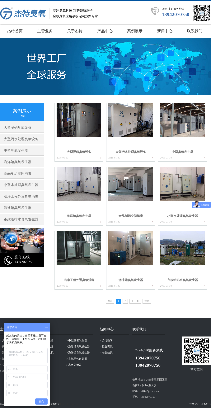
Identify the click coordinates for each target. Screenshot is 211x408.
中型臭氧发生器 (16, 150)
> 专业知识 (106, 352)
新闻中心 (164, 31)
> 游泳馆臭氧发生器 (78, 346)
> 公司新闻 (106, 340)
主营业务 (45, 31)
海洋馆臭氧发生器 (17, 162)
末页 (146, 301)
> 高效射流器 (74, 364)
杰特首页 (15, 31)
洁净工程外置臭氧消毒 (21, 196)
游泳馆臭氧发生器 (17, 208)
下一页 (135, 301)
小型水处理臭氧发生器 (21, 185)
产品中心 (105, 31)
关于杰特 (74, 31)
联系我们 (194, 31)
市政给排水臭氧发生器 (21, 219)
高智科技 (206, 403)
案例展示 (135, 31)
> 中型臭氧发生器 (76, 340)
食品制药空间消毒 (17, 173)
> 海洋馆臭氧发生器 (78, 352)
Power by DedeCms (70, 403)
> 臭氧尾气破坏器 (76, 358)
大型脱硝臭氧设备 (17, 127)
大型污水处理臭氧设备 (21, 139)
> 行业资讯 (106, 346)
